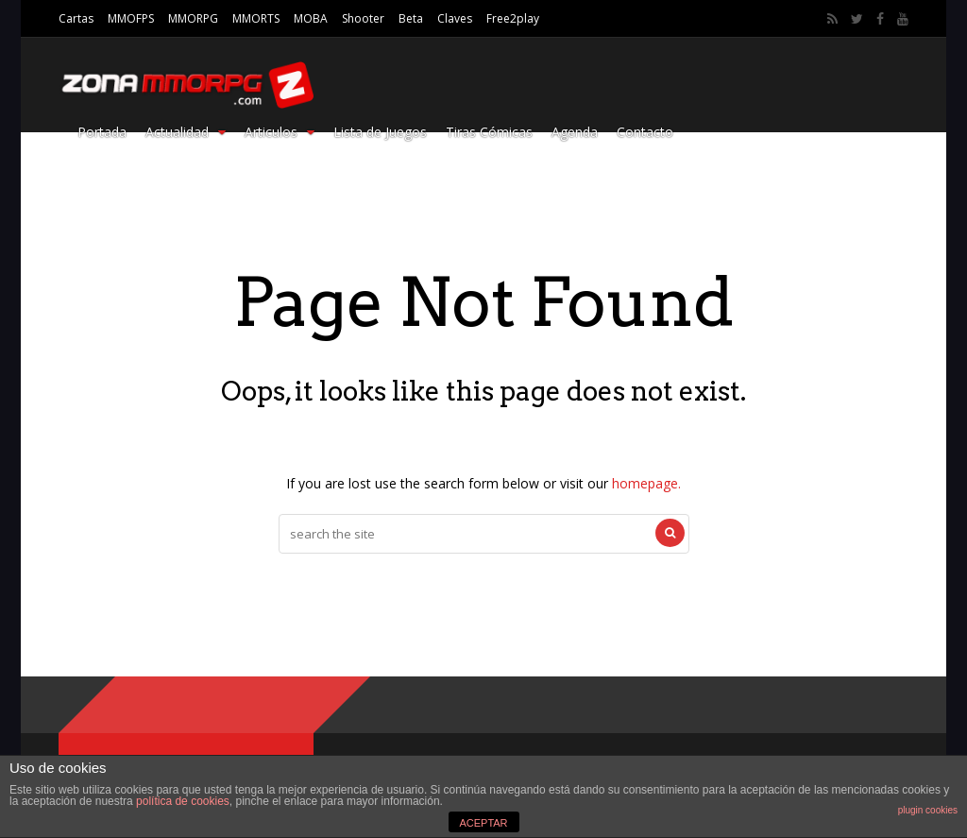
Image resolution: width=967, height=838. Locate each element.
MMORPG (193, 18)
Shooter (363, 18)
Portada (102, 132)
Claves (454, 18)
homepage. (646, 483)
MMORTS (256, 18)
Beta (411, 18)
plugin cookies (928, 810)
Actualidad (185, 132)
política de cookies (182, 801)
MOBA (311, 18)
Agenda (574, 132)
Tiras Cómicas (489, 132)
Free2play (512, 18)
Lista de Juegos (380, 132)
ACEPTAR (483, 823)
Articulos (279, 132)
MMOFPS (131, 18)
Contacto (645, 132)
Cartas (76, 18)
